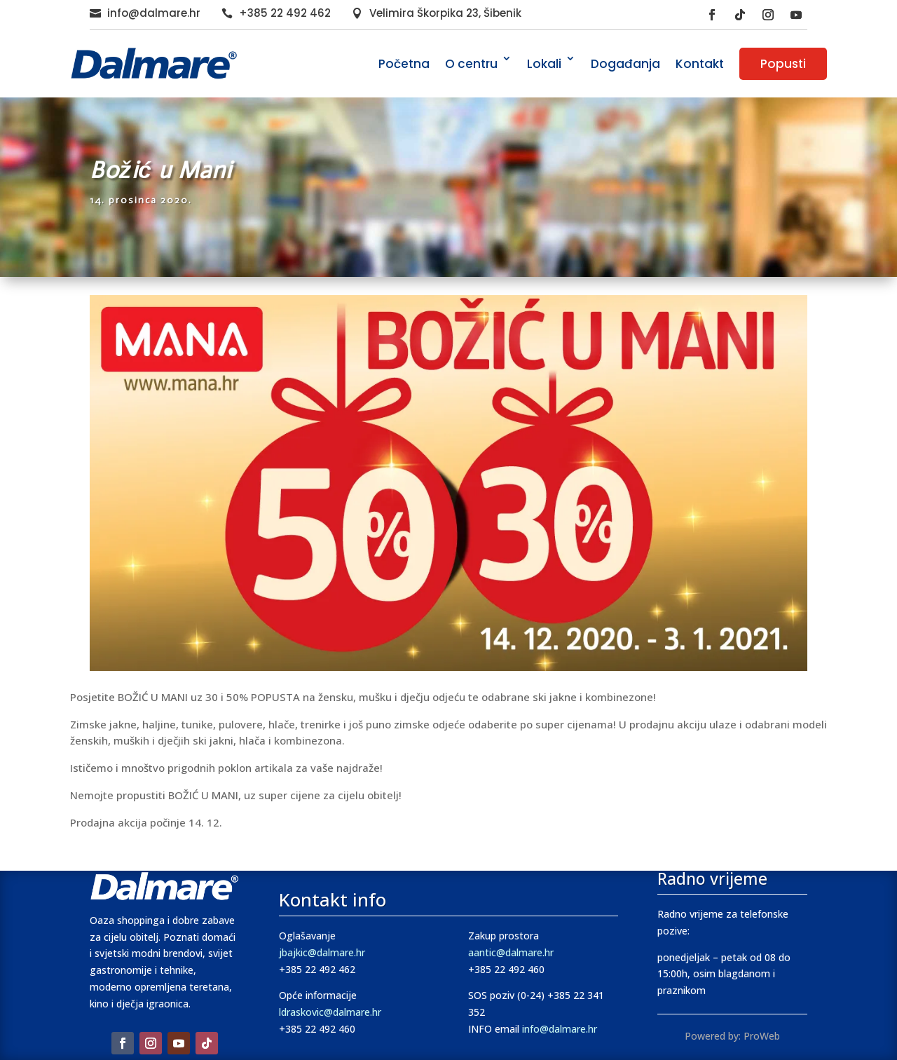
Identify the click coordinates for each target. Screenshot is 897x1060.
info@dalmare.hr (153, 13)
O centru (471, 63)
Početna (404, 63)
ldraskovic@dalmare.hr (330, 1012)
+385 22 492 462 (285, 13)
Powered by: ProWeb (732, 1035)
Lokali (544, 63)
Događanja (625, 63)
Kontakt (700, 63)
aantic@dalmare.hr (511, 952)
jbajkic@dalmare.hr (322, 952)
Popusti (783, 63)
